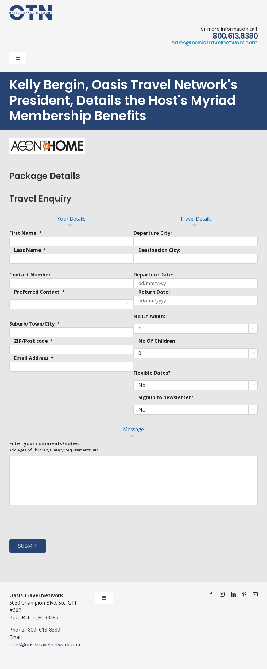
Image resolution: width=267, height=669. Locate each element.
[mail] (255, 594)
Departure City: (153, 233)
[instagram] (222, 594)
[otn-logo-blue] (30, 7)
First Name (25, 233)
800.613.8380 (235, 36)
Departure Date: (153, 275)
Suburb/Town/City (34, 324)
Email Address (34, 358)
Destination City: (159, 250)
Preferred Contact (39, 292)
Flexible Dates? (152, 373)
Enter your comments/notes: (44, 443)
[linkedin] (233, 594)
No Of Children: (157, 341)
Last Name (30, 250)
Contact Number (30, 275)
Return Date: (154, 292)
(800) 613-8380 (43, 629)
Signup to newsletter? (165, 397)
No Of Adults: (150, 316)
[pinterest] (244, 594)
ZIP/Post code (33, 341)
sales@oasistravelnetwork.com (215, 42)
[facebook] (211, 594)
